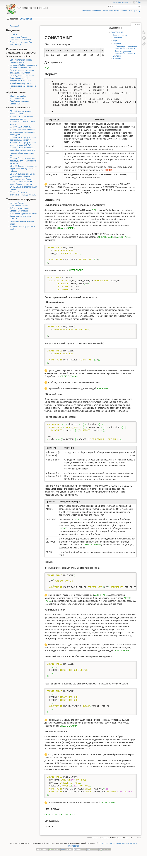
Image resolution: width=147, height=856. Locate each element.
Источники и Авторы (18, 37)
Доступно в (117, 38)
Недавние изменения (91, 10)
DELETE (78, 519)
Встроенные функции (19, 211)
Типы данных (15, 45)
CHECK (108, 170)
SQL (94, 210)
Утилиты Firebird (17, 203)
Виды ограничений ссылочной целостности (125, 52)
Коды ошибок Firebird (19, 99)
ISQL (46, 67)
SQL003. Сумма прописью (21, 127)
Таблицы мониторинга (19, 208)
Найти (139, 6)
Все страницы (135, 10)
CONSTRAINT (26, 19)
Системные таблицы (19, 206)
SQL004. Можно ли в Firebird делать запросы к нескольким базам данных (22, 132)
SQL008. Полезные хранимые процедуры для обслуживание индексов (23, 161)
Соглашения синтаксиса (20, 40)
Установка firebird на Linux (21, 68)
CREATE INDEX (121, 650)
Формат (116, 41)
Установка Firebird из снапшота (23, 65)
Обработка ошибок (18, 96)
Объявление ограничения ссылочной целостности (126, 47)
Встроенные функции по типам (23, 213)
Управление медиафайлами (115, 10)
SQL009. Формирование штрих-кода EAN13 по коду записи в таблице (23, 168)
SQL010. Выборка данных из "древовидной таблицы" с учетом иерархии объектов (22, 176)
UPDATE (63, 528)
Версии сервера (120, 35)
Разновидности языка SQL (21, 42)
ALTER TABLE (123, 237)
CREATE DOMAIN (65, 228)
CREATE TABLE (106, 237)
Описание (117, 43)
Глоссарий (14, 26)
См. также (117, 56)
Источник (117, 59)
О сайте (13, 34)
